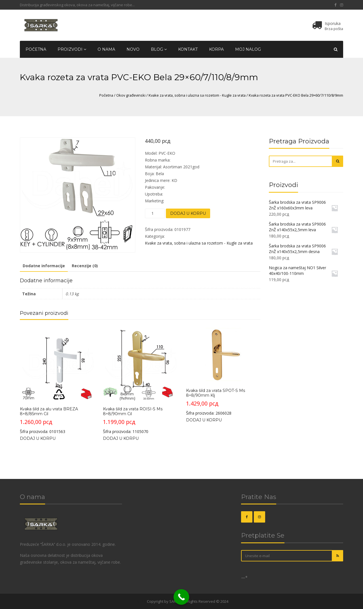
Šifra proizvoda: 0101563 (57, 380)
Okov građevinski (130, 95)
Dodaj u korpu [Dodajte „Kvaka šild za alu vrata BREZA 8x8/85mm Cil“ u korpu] (38, 438)
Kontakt (188, 49)
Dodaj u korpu (188, 213)
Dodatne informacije (44, 265)
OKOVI (140, 601)
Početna (36, 49)
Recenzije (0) (85, 265)
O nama (106, 49)
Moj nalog (248, 49)
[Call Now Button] (181, 597)
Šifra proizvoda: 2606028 (223, 371)
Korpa (216, 49)
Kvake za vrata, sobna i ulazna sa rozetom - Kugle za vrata (197, 95)
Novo (133, 49)
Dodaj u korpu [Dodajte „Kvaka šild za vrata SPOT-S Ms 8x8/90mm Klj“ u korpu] (204, 420)
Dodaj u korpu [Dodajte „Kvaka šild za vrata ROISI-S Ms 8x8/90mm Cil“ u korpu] (121, 438)
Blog (159, 49)
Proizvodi (72, 49)
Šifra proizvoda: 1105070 (140, 380)
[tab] (44, 266)
